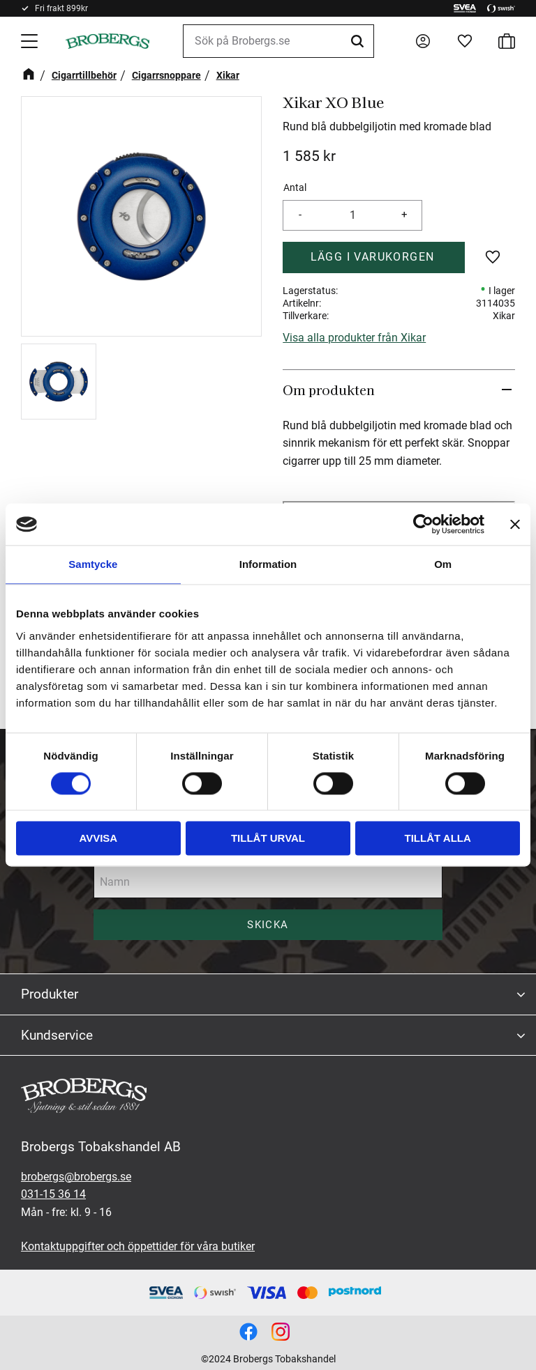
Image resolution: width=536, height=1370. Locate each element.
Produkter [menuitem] (49, 994)
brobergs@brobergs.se (76, 1176)
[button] (30, 41)
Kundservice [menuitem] (57, 1035)
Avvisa (98, 839)
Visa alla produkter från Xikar (354, 337)
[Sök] (359, 41)
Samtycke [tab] (92, 564)
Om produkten (329, 389)
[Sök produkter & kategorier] (278, 41)
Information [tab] (268, 564)
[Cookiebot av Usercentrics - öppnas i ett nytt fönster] (423, 524)
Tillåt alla (438, 839)
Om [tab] (443, 564)
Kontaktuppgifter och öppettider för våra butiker (138, 1246)
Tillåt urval (268, 839)
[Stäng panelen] (515, 524)
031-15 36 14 (53, 1194)
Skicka (267, 924)
